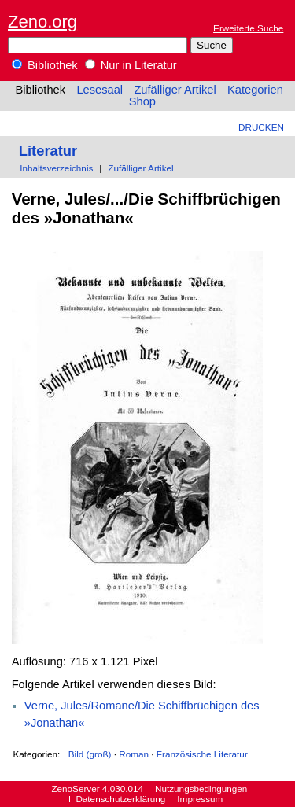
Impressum (200, 799)
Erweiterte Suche (248, 28)
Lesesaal (99, 89)
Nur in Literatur (131, 65)
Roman (134, 754)
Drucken (261, 127)
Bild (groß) (90, 754)
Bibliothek (45, 65)
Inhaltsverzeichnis (56, 168)
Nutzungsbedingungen (201, 788)
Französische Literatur (202, 754)
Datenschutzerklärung (120, 799)
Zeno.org (42, 21)
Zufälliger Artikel (175, 89)
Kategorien (255, 89)
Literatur (48, 150)
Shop (142, 101)
